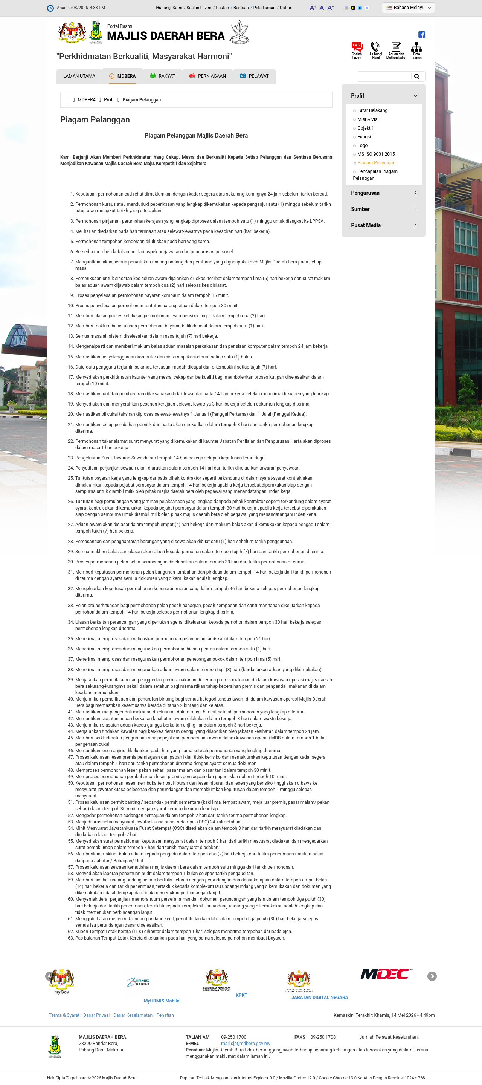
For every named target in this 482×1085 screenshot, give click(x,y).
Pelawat (254, 76)
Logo (363, 145)
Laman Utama (79, 76)
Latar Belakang (373, 110)
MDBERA (122, 76)
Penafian (165, 1015)
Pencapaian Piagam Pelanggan (376, 175)
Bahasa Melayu (409, 7)
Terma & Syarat (64, 1015)
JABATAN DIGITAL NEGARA (319, 997)
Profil (109, 100)
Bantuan (241, 7)
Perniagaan (207, 76)
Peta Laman (264, 7)
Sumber (360, 209)
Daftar (285, 7)
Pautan (222, 7)
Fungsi (364, 136)
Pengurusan (365, 193)
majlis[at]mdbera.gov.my (245, 1043)
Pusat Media (366, 225)
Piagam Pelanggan (376, 162)
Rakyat (162, 76)
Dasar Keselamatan (133, 1015)
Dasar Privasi (96, 1015)
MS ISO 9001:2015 (376, 154)
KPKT (241, 995)
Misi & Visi (368, 119)
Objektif (365, 128)
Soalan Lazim (199, 7)
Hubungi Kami (169, 7)
